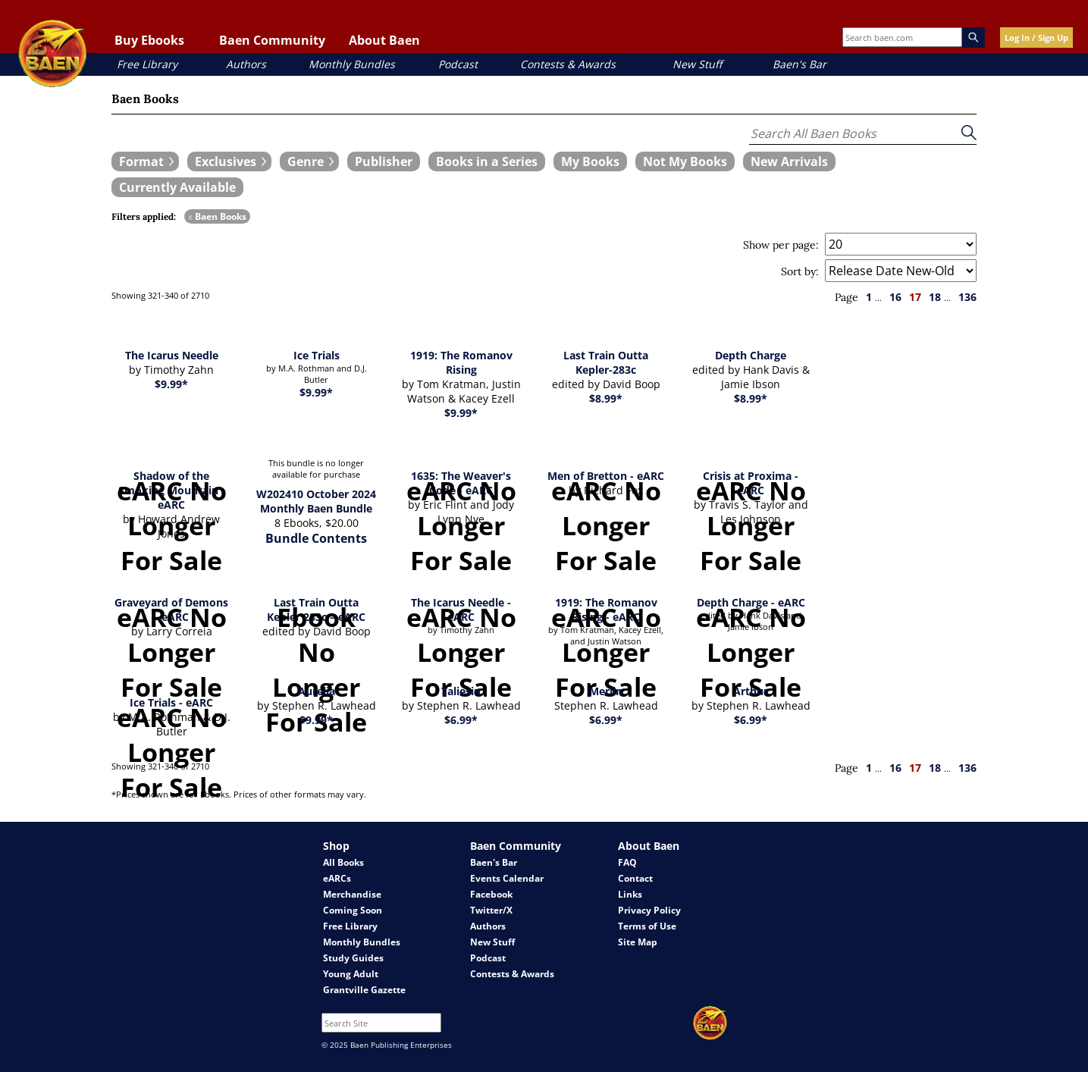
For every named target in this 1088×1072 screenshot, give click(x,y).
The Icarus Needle (171, 355)
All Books (343, 862)
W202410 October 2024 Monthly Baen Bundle (316, 501)
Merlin (605, 691)
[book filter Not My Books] (685, 161)
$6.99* (461, 720)
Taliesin (461, 691)
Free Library (147, 64)
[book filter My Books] (590, 161)
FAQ (627, 862)
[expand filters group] (145, 161)
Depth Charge (750, 355)
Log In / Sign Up (1036, 37)
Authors (246, 64)
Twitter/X (491, 910)
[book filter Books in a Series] (486, 161)
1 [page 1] (869, 297)
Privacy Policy (649, 910)
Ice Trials (316, 355)
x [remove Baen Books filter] (190, 216)
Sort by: (800, 271)
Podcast (458, 64)
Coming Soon (352, 910)
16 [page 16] (895, 297)
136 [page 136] (967, 297)
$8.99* (605, 398)
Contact (635, 878)
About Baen (384, 40)
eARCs (337, 878)
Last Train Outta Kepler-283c (605, 362)
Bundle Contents (316, 538)
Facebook (491, 894)
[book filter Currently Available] (177, 187)
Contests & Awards (568, 64)
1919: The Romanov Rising (461, 362)
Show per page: (781, 245)
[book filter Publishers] (383, 161)
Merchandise (352, 894)
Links (630, 894)
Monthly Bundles (352, 64)
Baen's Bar (799, 64)
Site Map (637, 942)
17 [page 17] (915, 297)
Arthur (750, 691)
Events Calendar (507, 878)
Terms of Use (647, 926)
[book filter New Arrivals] (789, 161)
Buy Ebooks (149, 40)
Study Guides (353, 957)
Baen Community (272, 40)
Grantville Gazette (364, 989)
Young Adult (350, 973)
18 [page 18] (935, 297)
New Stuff (697, 64)
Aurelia (316, 691)
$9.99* (171, 384)
